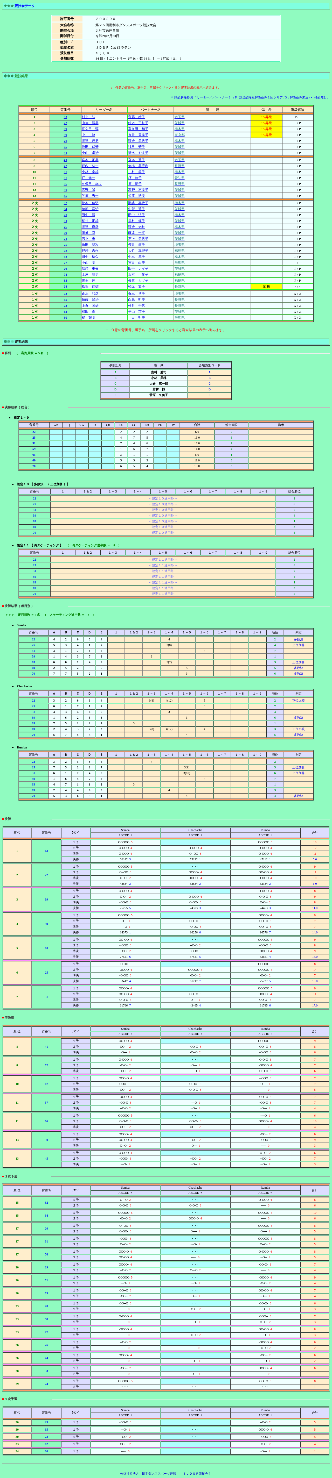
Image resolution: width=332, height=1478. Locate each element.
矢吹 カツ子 (138, 280)
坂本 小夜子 (138, 274)
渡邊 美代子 (138, 141)
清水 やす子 (138, 153)
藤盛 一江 (136, 233)
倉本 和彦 (90, 294)
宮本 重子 (136, 160)
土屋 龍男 (90, 274)
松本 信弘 (90, 203)
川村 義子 (136, 172)
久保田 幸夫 (92, 184)
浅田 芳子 (136, 147)
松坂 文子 (136, 286)
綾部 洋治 (90, 209)
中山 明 (88, 263)
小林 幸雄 (90, 172)
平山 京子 (136, 311)
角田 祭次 (90, 245)
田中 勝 (88, 215)
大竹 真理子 (138, 251)
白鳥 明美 (136, 300)
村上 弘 (88, 117)
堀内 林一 (90, 166)
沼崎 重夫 (90, 268)
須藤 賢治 (90, 300)
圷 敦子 (135, 178)
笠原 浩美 (136, 196)
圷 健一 (88, 178)
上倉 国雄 (90, 306)
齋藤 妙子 (136, 117)
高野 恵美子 (138, 190)
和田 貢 (88, 311)
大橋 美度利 (138, 166)
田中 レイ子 (138, 268)
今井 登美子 (138, 135)
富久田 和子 (138, 129)
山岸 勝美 (90, 123)
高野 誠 (88, 190)
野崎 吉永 (90, 251)
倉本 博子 (136, 294)
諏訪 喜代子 (138, 203)
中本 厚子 (136, 257)
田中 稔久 (90, 257)
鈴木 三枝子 (138, 123)
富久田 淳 (90, 129)
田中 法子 (136, 215)
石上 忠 (88, 239)
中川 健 (88, 135)
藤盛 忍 (88, 233)
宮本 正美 (90, 160)
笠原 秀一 (90, 196)
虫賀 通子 (136, 209)
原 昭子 (135, 184)
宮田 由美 (136, 263)
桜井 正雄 (90, 221)
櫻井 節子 (136, 245)
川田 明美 (136, 317)
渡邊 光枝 (136, 227)
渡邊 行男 (90, 141)
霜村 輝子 (136, 221)
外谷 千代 (136, 306)
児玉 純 (88, 280)
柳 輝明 (88, 317)
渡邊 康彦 (90, 227)
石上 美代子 (138, 239)
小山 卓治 (90, 153)
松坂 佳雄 (90, 286)
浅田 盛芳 (90, 147)
